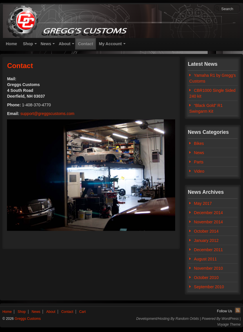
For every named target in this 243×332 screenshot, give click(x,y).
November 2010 (208, 268)
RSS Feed (238, 310)
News (46, 43)
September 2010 (209, 286)
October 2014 (206, 231)
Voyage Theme (229, 324)
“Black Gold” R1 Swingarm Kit (206, 108)
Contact (85, 43)
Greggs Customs (27, 319)
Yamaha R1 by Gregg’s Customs (212, 78)
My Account (110, 43)
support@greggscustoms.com (47, 113)
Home (11, 43)
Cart (82, 312)
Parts (199, 162)
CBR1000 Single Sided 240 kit (212, 93)
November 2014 (208, 222)
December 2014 (208, 212)
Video (199, 171)
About (64, 43)
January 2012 (206, 240)
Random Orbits (187, 319)
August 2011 (205, 259)
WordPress (230, 319)
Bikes (199, 143)
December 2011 (208, 249)
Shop (28, 43)
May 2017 (203, 203)
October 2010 (206, 277)
